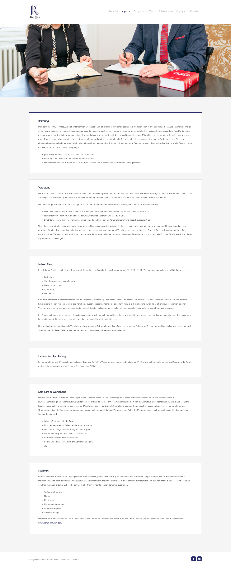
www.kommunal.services (50, 522)
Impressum (65, 559)
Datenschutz (76, 559)
